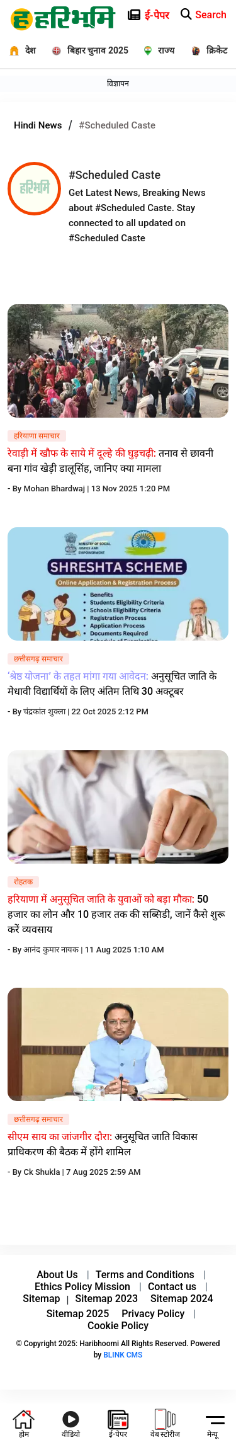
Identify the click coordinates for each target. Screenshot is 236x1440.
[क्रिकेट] (205, 50)
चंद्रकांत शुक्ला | (47, 711)
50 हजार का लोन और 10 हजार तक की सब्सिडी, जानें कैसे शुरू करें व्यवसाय (116, 914)
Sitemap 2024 (181, 1299)
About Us (57, 1275)
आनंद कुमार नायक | (53, 949)
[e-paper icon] (192, 12)
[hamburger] (212, 1419)
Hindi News (38, 125)
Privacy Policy (152, 1314)
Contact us (172, 1287)
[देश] (18, 50)
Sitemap (41, 1299)
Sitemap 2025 (78, 1314)
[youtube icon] (71, 1421)
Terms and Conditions (145, 1275)
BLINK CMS (122, 1355)
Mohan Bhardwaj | (57, 488)
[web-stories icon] (165, 1421)
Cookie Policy (118, 1326)
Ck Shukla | (44, 1172)
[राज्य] (155, 50)
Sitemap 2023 (107, 1299)
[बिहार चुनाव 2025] (85, 50)
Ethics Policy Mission (82, 1287)
